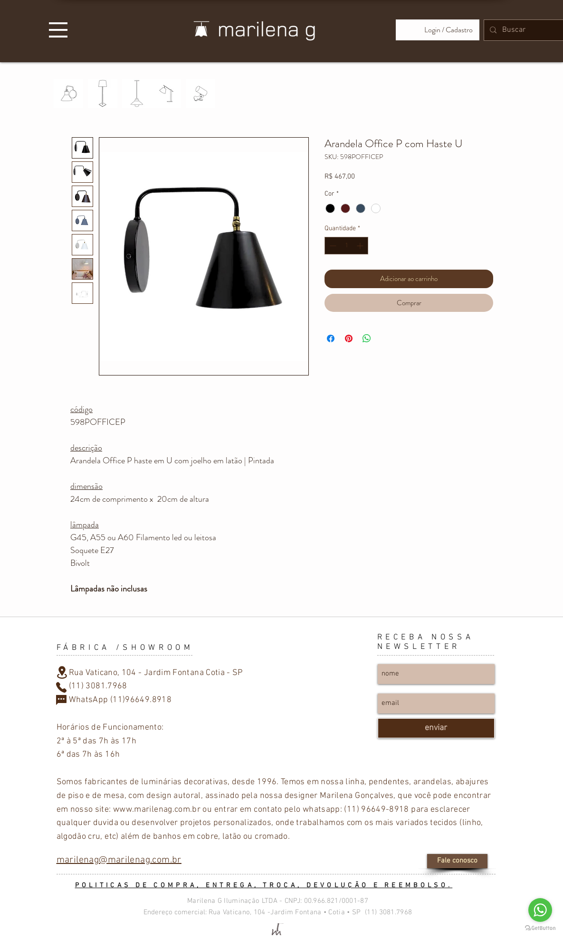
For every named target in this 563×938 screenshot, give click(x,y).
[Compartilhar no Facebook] (330, 338)
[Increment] (361, 245)
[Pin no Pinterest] (348, 338)
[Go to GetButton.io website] (540, 928)
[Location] (62, 673)
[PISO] (102, 93)
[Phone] (61, 687)
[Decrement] (332, 245)
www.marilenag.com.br (156, 810)
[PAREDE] (68, 93)
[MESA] (166, 93)
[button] (58, 30)
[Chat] (61, 700)
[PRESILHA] (200, 93)
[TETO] (137, 93)
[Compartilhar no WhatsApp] (366, 338)
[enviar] (436, 728)
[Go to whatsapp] (540, 910)
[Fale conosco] (457, 861)
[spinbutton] (346, 245)
